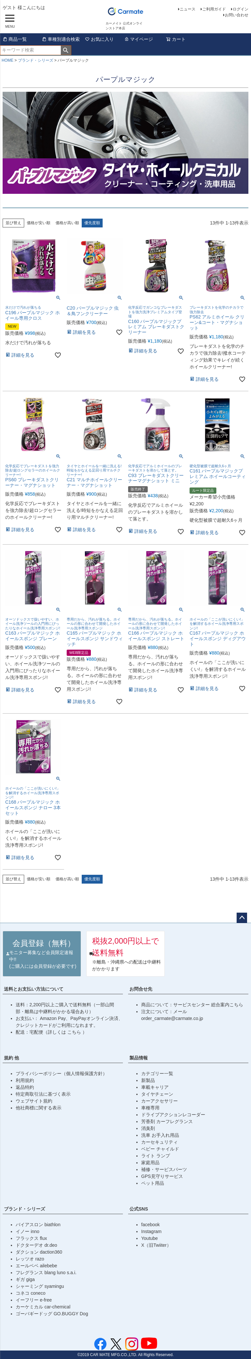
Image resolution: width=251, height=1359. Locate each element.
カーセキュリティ (159, 1142)
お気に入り (99, 39)
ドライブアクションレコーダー (173, 1114)
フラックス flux (31, 1238)
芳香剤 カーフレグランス (167, 1121)
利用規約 (25, 1080)
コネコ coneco (30, 1293)
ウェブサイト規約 (34, 1101)
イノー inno (27, 1231)
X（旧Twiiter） (156, 1245)
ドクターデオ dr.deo (36, 1245)
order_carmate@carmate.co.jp (172, 1018)
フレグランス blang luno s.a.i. (46, 1272)
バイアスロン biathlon (38, 1224)
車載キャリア (155, 1087)
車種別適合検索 (61, 39)
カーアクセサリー (159, 1101)
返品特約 (25, 1087)
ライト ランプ (155, 1155)
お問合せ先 (140, 989)
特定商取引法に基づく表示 (43, 1094)
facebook (150, 1224)
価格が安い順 (38, 223)
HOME (7, 60)
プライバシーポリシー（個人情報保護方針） (61, 1073)
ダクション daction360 (39, 1252)
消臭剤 (148, 1128)
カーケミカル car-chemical (43, 1306)
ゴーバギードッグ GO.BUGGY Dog (52, 1313)
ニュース (187, 9)
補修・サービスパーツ (164, 1169)
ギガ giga (25, 1279)
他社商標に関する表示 (38, 1107)
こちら (74, 1032)
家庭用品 (150, 1162)
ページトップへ (242, 918)
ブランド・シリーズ (35, 60)
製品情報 (138, 1057)
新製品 (148, 1080)
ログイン (240, 9)
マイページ (138, 39)
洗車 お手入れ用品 (160, 1135)
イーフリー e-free (34, 1300)
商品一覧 (15, 39)
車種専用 (150, 1107)
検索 (66, 50)
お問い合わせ (236, 15)
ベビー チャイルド (160, 1148)
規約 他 (11, 1057)
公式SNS (138, 1209)
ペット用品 (152, 1183)
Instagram (151, 1231)
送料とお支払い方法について (33, 989)
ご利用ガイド (214, 9)
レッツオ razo (30, 1258)
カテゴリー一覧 (157, 1073)
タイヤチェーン (157, 1094)
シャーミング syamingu (40, 1286)
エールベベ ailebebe (36, 1265)
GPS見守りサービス (162, 1176)
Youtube (149, 1238)
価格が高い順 (67, 223)
